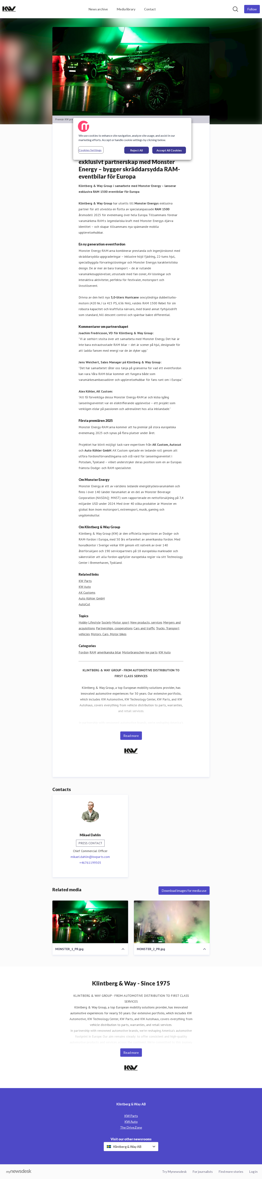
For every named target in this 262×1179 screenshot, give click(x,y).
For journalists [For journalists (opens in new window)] (202, 1172)
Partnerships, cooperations (114, 628)
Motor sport (120, 622)
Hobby (83, 622)
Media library (126, 9)
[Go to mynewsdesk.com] (18, 1172)
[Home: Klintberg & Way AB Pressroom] (9, 9)
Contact (150, 9)
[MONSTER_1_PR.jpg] (90, 922)
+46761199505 (90, 862)
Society (106, 622)
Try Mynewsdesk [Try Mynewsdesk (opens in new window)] (174, 1172)
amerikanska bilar (109, 652)
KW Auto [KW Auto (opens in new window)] (85, 587)
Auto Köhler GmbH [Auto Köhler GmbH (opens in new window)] (92, 598)
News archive (98, 9)
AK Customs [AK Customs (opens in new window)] (87, 592)
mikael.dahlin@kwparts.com (90, 857)
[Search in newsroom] (235, 9)
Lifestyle (94, 622)
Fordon (84, 652)
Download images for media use (184, 891)
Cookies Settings (90, 150)
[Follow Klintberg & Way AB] (252, 9)
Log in (253, 1172)
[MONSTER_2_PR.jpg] (172, 922)
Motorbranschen (133, 652)
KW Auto (164, 652)
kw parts (152, 652)
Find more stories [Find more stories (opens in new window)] (231, 1172)
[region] (132, 139)
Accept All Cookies (169, 150)
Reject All (136, 150)
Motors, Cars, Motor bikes (108, 634)
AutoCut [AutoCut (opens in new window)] (84, 604)
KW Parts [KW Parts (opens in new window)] (85, 581)
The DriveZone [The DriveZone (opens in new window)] (131, 1127)
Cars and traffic (144, 628)
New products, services (146, 622)
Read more (131, 736)
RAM (93, 652)
